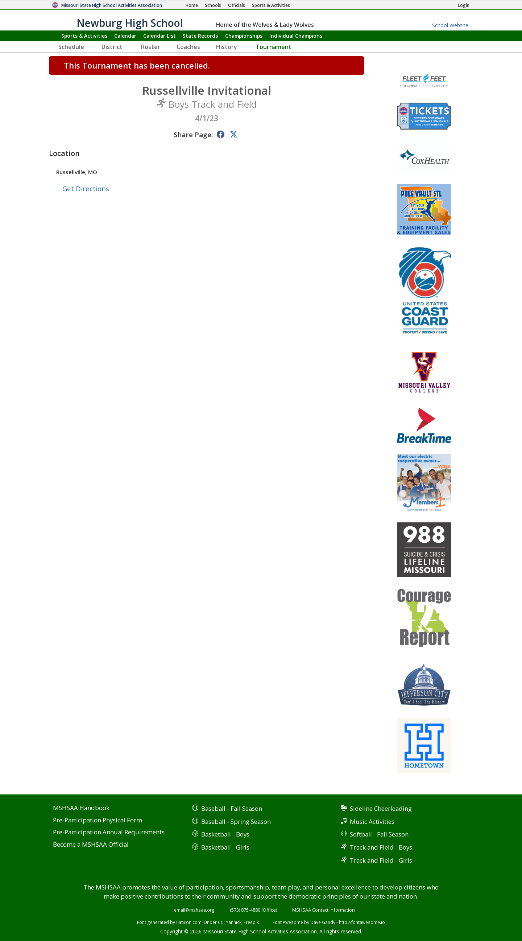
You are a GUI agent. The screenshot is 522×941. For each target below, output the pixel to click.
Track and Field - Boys (381, 847)
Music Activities (372, 821)
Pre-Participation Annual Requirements (109, 832)
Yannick (233, 922)
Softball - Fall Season (379, 834)
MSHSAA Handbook (81, 808)
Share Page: (193, 134)
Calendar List (159, 35)
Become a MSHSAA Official (91, 844)
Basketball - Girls (225, 847)
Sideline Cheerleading (381, 808)
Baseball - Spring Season (236, 821)
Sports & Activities (84, 35)
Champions (295, 35)
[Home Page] (192, 5)
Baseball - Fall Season (231, 808)
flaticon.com (189, 922)
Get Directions (85, 188)
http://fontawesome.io (362, 922)
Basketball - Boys (225, 834)
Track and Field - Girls (381, 860)
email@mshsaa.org (194, 910)
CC (221, 922)
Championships (243, 35)
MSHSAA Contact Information (323, 910)
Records (200, 35)
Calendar (125, 35)
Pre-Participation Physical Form (97, 820)
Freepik (251, 922)
